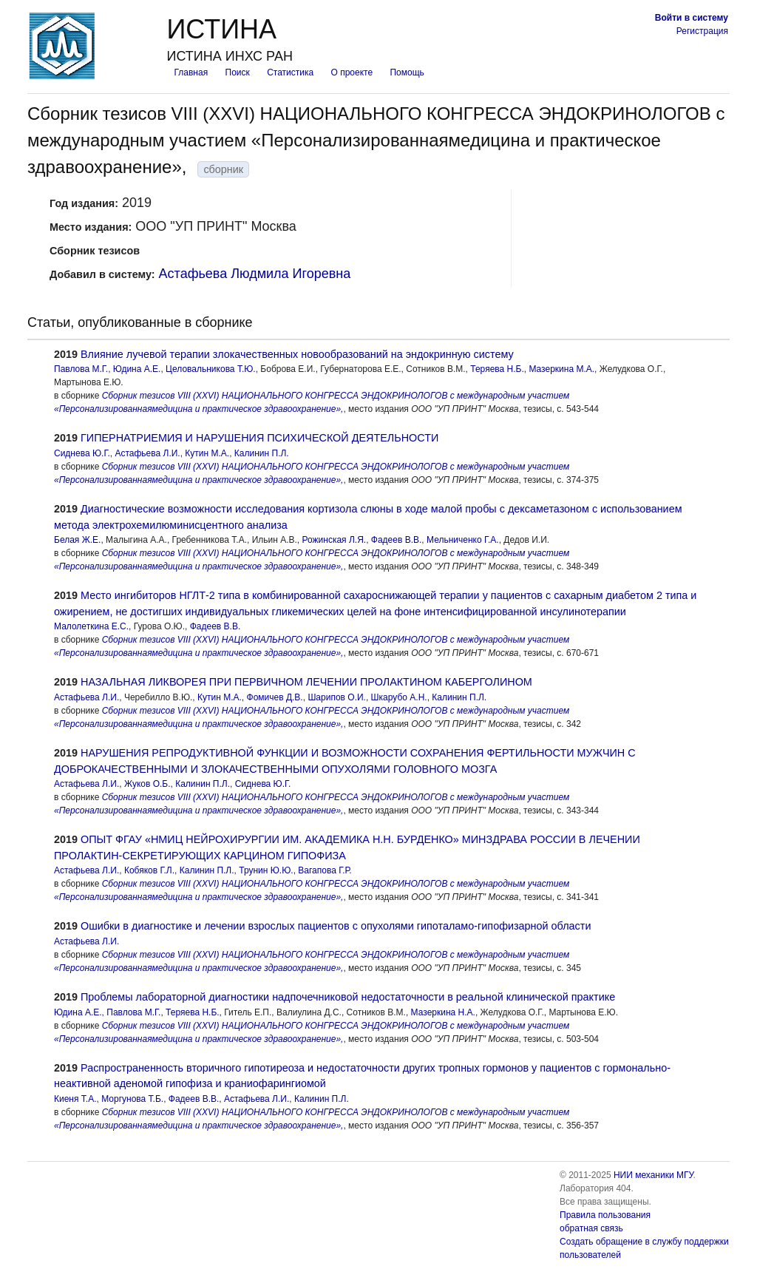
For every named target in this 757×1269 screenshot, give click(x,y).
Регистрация (702, 31)
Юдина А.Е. (137, 369)
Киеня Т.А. (75, 1099)
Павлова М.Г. (81, 369)
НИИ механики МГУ (653, 1175)
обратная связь (591, 1228)
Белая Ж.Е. (77, 540)
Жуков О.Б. (147, 784)
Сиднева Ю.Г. (82, 453)
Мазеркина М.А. (561, 369)
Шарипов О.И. (337, 697)
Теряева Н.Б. (497, 369)
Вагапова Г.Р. (324, 870)
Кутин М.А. (207, 453)
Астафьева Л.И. (147, 453)
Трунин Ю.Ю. (266, 870)
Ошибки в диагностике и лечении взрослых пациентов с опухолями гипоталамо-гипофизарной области (336, 926)
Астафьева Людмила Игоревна (255, 273)
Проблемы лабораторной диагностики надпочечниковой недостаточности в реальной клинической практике (348, 997)
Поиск (237, 72)
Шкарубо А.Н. (399, 697)
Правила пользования (605, 1215)
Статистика (290, 72)
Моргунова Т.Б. (132, 1099)
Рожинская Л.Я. (334, 540)
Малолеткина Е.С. (91, 626)
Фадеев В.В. (396, 540)
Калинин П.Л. (261, 453)
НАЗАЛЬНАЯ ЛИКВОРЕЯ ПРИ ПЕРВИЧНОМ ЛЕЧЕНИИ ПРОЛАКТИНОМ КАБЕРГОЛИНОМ (306, 682)
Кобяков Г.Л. (149, 870)
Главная (191, 72)
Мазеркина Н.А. (443, 1012)
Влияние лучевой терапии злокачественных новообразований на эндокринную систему (297, 354)
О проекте (352, 72)
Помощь (407, 72)
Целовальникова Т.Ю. (211, 369)
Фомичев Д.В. (275, 697)
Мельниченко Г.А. (463, 540)
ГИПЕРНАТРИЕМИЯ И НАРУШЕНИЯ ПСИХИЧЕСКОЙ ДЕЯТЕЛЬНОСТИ (259, 438)
